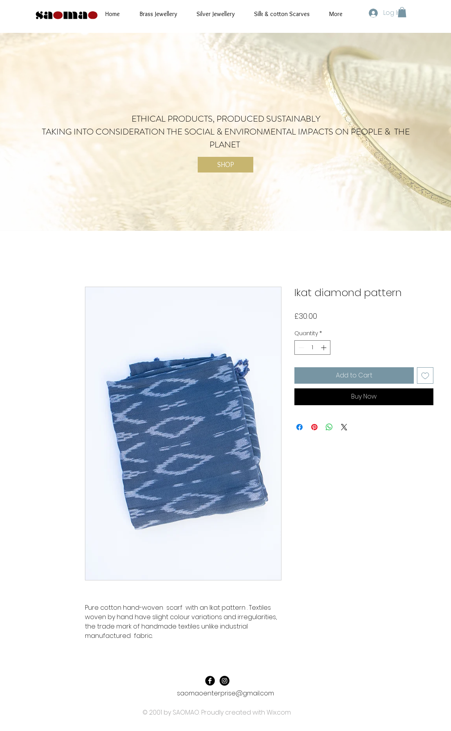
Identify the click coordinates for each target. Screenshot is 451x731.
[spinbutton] (312, 347)
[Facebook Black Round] (210, 681)
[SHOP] (225, 164)
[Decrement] (300, 347)
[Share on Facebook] (299, 427)
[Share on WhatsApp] (329, 427)
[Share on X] (344, 427)
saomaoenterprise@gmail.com (225, 693)
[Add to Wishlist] (425, 375)
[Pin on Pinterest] (314, 427)
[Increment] (324, 347)
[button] (402, 12)
